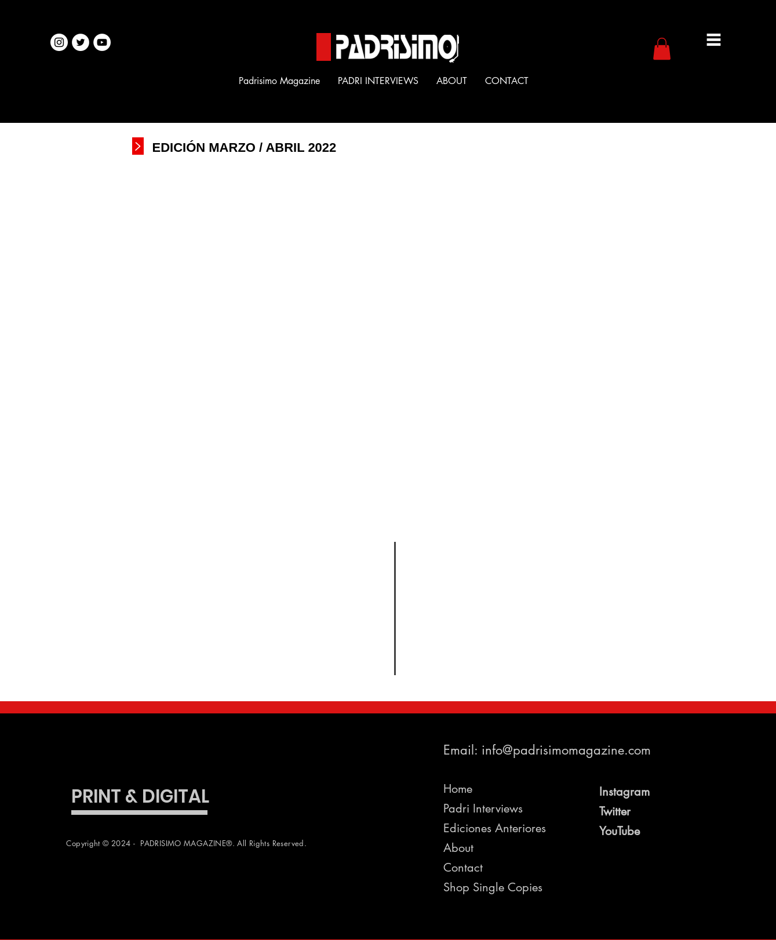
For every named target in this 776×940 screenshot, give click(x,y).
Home (457, 788)
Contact (463, 867)
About (458, 847)
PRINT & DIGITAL (140, 796)
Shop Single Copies (492, 887)
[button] (662, 49)
